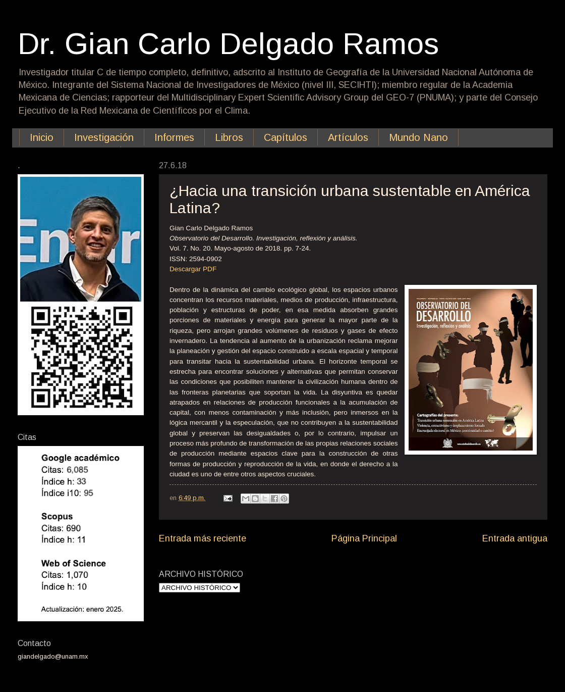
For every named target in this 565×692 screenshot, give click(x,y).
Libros (229, 137)
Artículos (348, 137)
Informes (174, 137)
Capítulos (285, 137)
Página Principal (364, 538)
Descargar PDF (193, 269)
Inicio (41, 137)
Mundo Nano (418, 137)
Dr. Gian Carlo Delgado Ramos (228, 44)
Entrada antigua (514, 538)
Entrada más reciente (202, 538)
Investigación (104, 137)
